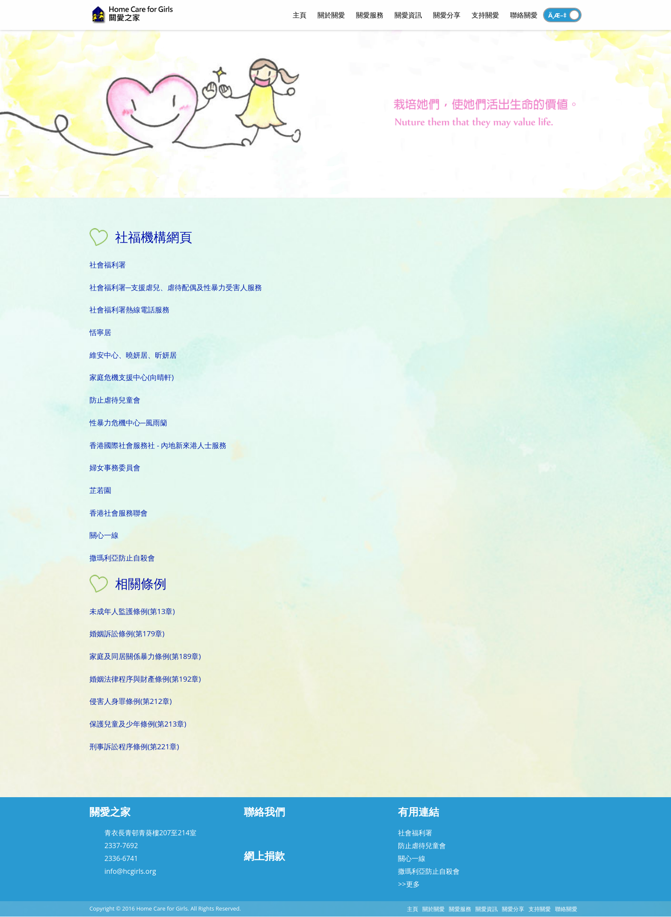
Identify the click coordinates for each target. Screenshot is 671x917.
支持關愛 (539, 909)
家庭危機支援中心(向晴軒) (131, 377)
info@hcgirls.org (130, 871)
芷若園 (100, 490)
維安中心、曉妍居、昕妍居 (133, 355)
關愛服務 (460, 909)
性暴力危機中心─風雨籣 (128, 422)
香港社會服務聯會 (118, 513)
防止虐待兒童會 (114, 400)
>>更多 (408, 884)
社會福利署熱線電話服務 (129, 310)
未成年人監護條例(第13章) (132, 611)
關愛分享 (513, 909)
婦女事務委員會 (114, 467)
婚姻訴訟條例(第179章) (126, 633)
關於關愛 (433, 909)
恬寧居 (100, 332)
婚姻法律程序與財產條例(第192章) (145, 679)
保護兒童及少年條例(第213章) (137, 724)
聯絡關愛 (566, 909)
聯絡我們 (264, 811)
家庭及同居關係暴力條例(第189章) (145, 656)
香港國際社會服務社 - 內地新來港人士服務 (157, 445)
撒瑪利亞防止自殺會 (122, 558)
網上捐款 (264, 856)
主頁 (412, 909)
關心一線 (104, 535)
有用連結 (418, 811)
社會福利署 (107, 265)
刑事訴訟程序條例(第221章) (134, 746)
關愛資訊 (486, 909)
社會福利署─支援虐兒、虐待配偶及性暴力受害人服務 (175, 287)
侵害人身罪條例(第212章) (130, 701)
